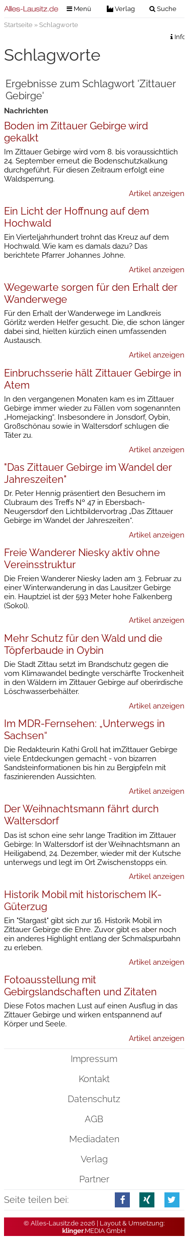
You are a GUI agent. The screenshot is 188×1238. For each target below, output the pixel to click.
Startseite (18, 25)
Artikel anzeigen (156, 193)
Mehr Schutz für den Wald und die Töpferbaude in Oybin (83, 644)
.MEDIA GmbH (94, 1230)
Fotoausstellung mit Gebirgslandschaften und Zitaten (80, 986)
